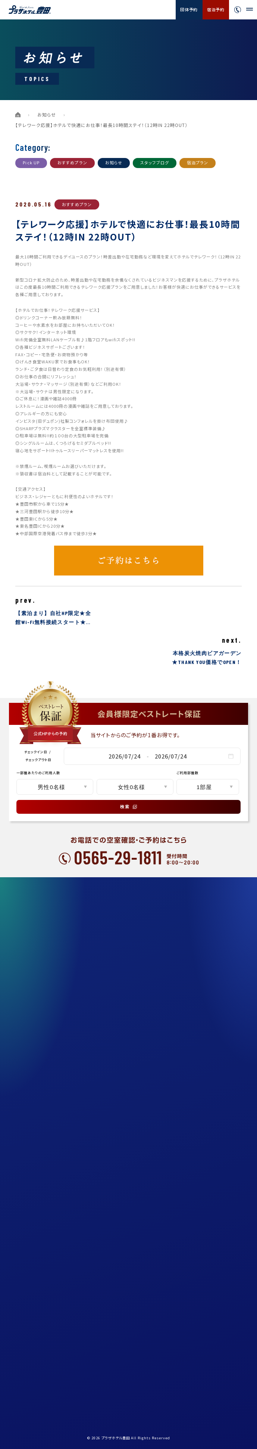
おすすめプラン (72, 162)
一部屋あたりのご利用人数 (38, 772)
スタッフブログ (154, 162)
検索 (128, 806)
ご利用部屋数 (187, 772)
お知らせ (46, 114)
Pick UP (31, 162)
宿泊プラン (198, 162)
